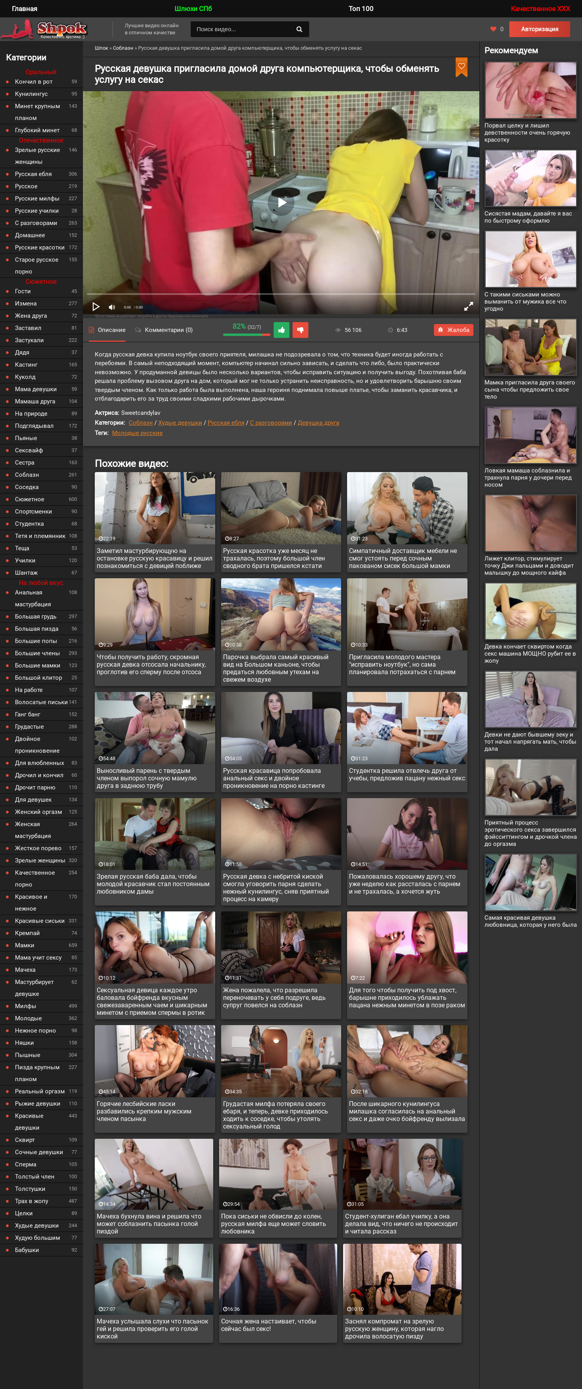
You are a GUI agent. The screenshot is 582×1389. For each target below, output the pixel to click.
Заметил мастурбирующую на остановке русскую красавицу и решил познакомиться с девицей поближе (154, 558)
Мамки (24, 945)
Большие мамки (37, 665)
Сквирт (25, 1139)
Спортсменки (33, 511)
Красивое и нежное (31, 902)
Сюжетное (29, 499)
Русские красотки (40, 247)
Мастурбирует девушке (34, 987)
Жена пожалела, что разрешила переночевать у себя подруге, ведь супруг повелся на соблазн (274, 997)
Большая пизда (36, 628)
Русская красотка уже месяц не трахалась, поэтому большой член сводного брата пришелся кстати (274, 558)
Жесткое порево (38, 848)
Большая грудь (35, 616)
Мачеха (25, 969)
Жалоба (453, 330)
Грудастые (29, 726)
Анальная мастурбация (33, 598)
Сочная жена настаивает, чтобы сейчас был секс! (268, 1325)
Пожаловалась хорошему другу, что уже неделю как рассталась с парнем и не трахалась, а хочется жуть (404, 884)
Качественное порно (35, 878)
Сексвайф (29, 450)
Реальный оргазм (40, 1091)
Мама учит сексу (38, 957)
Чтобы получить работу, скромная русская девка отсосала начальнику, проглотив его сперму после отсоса (151, 664)
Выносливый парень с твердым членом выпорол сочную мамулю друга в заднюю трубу (147, 778)
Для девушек (33, 799)
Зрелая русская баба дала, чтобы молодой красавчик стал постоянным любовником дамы (153, 884)
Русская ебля (226, 422)
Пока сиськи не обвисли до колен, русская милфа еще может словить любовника (273, 1224)
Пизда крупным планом (37, 1073)
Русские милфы (37, 198)
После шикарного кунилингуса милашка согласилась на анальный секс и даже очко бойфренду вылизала (407, 1111)
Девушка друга (318, 422)
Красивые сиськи (40, 920)
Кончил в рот (34, 81)
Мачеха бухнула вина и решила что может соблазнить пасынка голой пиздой (149, 1224)
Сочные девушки (39, 1152)
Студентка (29, 523)
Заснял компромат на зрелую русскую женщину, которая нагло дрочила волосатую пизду (394, 1329)
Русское (26, 186)
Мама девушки (36, 389)
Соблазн (141, 422)
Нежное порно (35, 1030)
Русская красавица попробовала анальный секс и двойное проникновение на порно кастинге (274, 778)
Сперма (25, 1164)
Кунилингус (31, 93)
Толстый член (34, 1176)
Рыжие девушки (37, 1103)
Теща (22, 548)
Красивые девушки (29, 1121)
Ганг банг (27, 714)
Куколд (25, 377)
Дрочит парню (35, 787)
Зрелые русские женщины (37, 155)
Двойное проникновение (37, 744)
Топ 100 (361, 9)
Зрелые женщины (40, 860)
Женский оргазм (38, 811)
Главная (24, 9)
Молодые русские (137, 433)
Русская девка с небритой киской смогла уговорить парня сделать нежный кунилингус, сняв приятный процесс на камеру (276, 888)
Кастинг (26, 364)
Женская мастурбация (33, 830)
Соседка (27, 487)
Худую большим (37, 1237)
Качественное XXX (540, 9)
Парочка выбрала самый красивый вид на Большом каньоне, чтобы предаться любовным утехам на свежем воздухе (276, 668)
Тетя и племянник (40, 536)
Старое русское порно (36, 265)
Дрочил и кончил (39, 775)
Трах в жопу (31, 1201)
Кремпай (27, 933)
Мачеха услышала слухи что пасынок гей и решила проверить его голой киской (152, 1329)
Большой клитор (38, 677)
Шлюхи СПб (193, 9)
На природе (31, 413)
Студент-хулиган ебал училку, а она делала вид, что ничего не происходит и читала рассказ (401, 1224)
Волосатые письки (41, 702)
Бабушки (27, 1250)
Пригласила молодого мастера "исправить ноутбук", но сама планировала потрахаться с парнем (402, 664)
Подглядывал (34, 425)
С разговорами (271, 422)
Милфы (25, 1006)
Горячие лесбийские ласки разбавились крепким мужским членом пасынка (144, 1111)
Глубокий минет (37, 130)
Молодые (28, 1018)
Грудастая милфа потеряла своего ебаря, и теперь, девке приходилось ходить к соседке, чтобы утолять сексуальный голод (275, 1115)
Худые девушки (180, 422)
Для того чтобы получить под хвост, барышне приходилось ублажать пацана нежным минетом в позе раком (407, 997)
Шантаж (26, 572)
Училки (25, 560)
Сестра (24, 462)
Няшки (24, 1042)
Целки (24, 1213)
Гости (23, 291)
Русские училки (37, 210)
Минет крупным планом (37, 112)
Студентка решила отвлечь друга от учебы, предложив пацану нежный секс (407, 774)
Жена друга (31, 315)
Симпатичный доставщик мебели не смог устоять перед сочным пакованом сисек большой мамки (403, 558)
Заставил (28, 328)
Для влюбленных (39, 763)
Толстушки (30, 1188)
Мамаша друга (35, 401)
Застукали (29, 340)
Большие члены (37, 653)
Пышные (27, 1055)
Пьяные (26, 438)
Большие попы (36, 641)
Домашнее (30, 235)
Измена (26, 303)
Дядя (22, 352)
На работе (29, 690)
